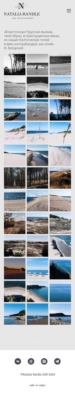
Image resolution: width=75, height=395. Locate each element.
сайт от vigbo (37, 385)
